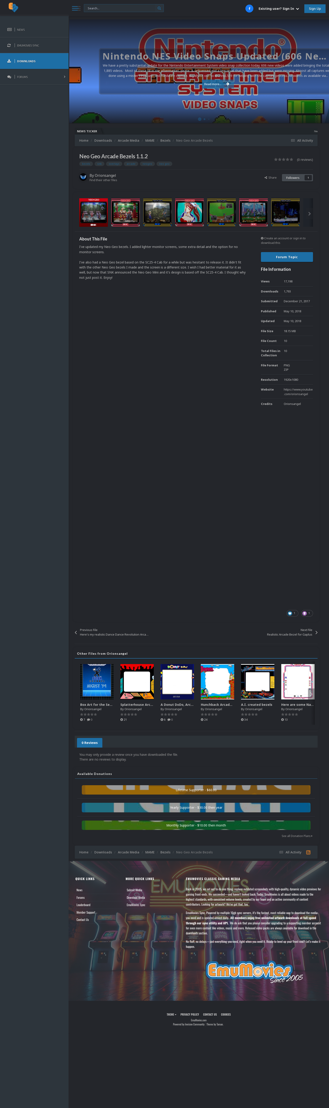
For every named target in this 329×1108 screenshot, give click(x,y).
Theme (171, 1014)
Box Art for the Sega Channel (104, 704)
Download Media (136, 897)
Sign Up (315, 8)
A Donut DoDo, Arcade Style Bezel (188, 704)
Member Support (86, 912)
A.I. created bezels (256, 704)
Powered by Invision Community (188, 1024)
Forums (81, 897)
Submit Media (134, 890)
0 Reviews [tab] (90, 742)
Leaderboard (83, 904)
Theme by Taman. (215, 1024)
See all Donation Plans (297, 836)
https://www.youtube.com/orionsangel (298, 391)
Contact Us (83, 919)
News (79, 890)
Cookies (226, 1014)
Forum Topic (287, 257)
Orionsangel (105, 175)
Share (271, 177)
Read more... (198, 84)
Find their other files (103, 180)
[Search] (124, 8)
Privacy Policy (189, 1014)
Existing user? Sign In (279, 8)
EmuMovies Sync (136, 904)
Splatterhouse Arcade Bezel (143, 704)
